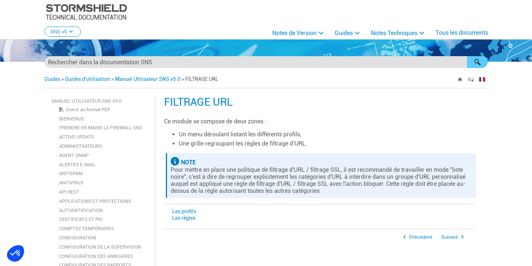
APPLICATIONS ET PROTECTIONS (95, 201)
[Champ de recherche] (266, 62)
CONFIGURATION (77, 238)
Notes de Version (294, 33)
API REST (69, 192)
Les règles (183, 218)
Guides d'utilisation (87, 79)
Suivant (449, 237)
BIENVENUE (71, 119)
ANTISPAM (70, 173)
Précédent (420, 237)
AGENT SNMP (74, 155)
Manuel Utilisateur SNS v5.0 (147, 79)
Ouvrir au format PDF (88, 109)
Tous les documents (462, 32)
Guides (344, 33)
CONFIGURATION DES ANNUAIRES (96, 256)
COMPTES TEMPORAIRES (86, 228)
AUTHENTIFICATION (81, 210)
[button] (477, 62)
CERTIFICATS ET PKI (81, 219)
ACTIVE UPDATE (76, 137)
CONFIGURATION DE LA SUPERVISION (100, 247)
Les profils (184, 211)
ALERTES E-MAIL (77, 164)
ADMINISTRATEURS (80, 146)
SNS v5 (62, 31)
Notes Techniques (394, 33)
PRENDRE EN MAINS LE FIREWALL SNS (100, 127)
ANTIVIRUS (71, 182)
